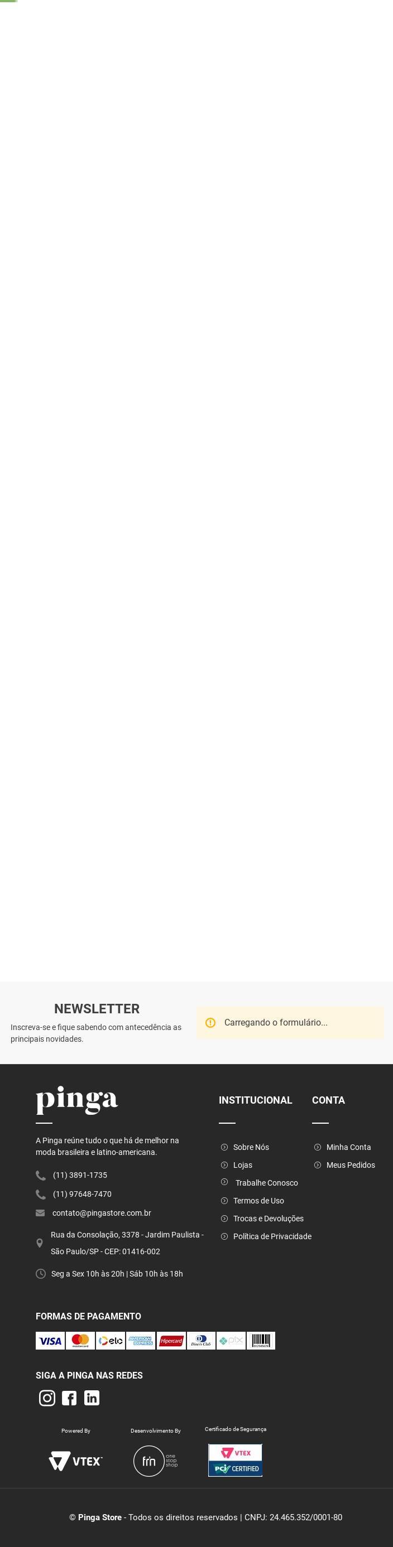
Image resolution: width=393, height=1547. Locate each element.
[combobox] (268, 48)
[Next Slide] (306, 7)
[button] (234, 482)
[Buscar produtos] (313, 47)
